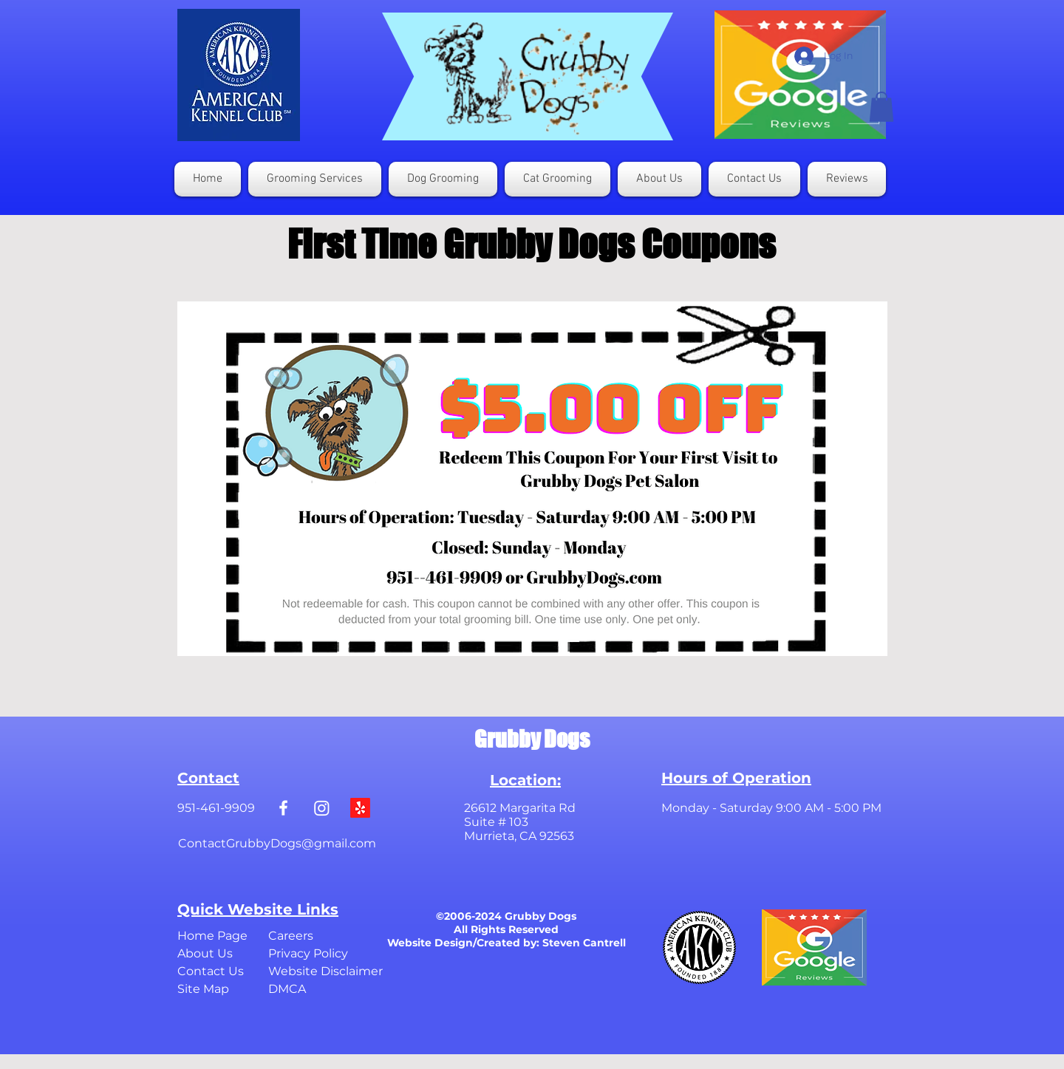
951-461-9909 (216, 808)
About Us (205, 953)
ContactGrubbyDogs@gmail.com (277, 843)
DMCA (287, 989)
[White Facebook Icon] (283, 808)
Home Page (212, 936)
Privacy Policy (308, 953)
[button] (881, 107)
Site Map (203, 989)
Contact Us (210, 971)
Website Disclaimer (325, 971)
